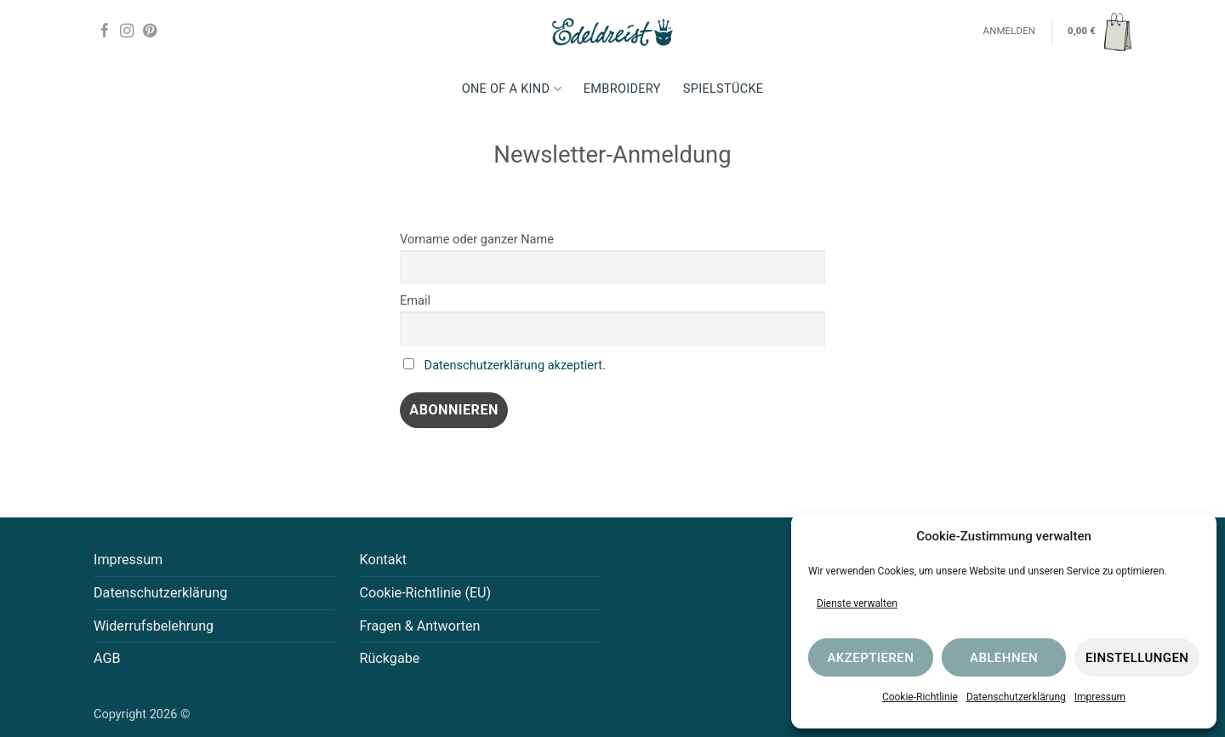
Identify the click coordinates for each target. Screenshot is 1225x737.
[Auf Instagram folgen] (127, 31)
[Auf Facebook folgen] (104, 31)
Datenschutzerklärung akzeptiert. (515, 365)
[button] (1099, 31)
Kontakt (383, 559)
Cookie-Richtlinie (920, 697)
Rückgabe (390, 658)
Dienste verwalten (857, 603)
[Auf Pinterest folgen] (150, 31)
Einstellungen (1137, 658)
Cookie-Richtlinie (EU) (426, 593)
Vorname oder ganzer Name (477, 239)
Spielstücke (723, 89)
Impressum (1099, 697)
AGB (107, 658)
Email (415, 301)
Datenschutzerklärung (1016, 697)
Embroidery (622, 89)
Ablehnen (1004, 658)
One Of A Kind (511, 89)
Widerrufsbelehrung (154, 626)
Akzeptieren (870, 658)
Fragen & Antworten (420, 626)
